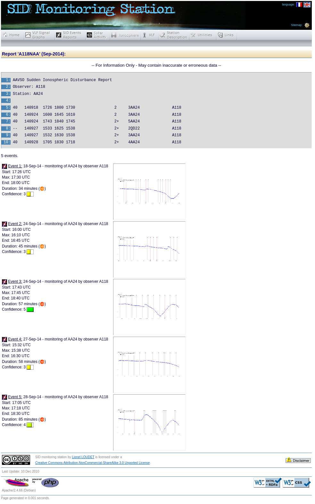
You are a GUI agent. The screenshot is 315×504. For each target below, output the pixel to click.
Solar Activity (98, 35)
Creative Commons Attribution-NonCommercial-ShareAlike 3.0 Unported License (92, 463)
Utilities (202, 35)
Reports (70, 35)
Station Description (174, 35)
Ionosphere (125, 35)
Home (12, 35)
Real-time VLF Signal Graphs (39, 35)
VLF (150, 35)
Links (226, 35)
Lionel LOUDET (83, 457)
